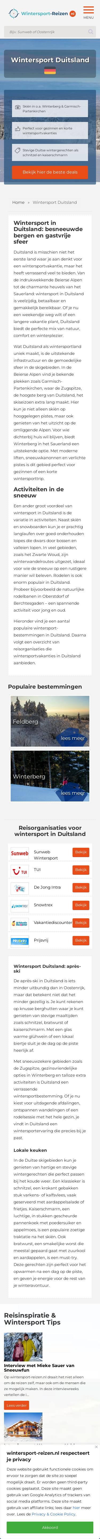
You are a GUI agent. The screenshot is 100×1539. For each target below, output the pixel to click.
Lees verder (17, 1405)
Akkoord (50, 1527)
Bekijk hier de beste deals (50, 172)
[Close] (96, 1447)
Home (18, 202)
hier (76, 1507)
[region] (50, 1491)
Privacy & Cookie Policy (53, 1514)
